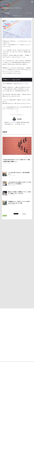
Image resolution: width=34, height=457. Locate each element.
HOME (3, 15)
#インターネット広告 (28, 13)
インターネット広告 (8, 15)
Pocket (24, 213)
